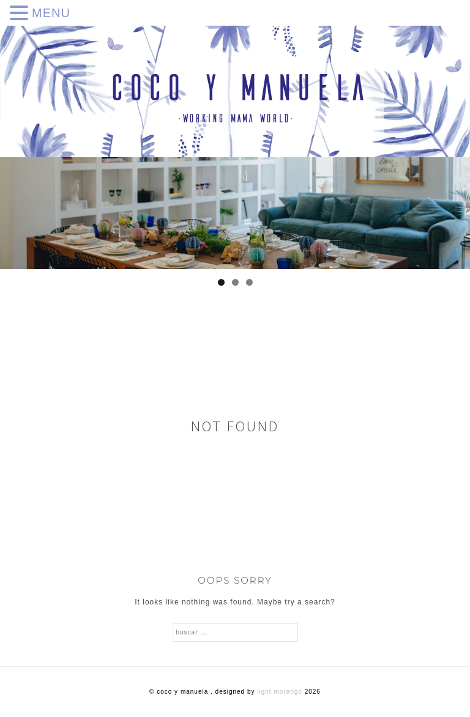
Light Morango (279, 691)
